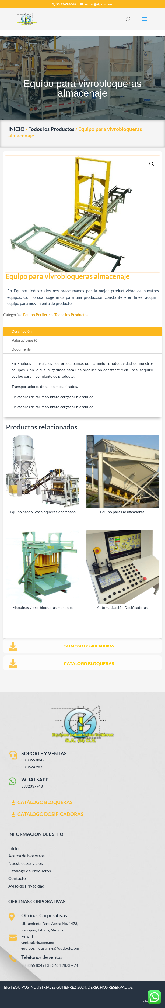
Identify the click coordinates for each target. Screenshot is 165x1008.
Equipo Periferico (38, 314)
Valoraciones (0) (25, 340)
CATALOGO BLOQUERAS (89, 663)
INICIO (16, 129)
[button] (152, 164)
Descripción (22, 331)
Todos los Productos (51, 129)
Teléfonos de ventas (41, 957)
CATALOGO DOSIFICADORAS (89, 646)
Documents (21, 349)
